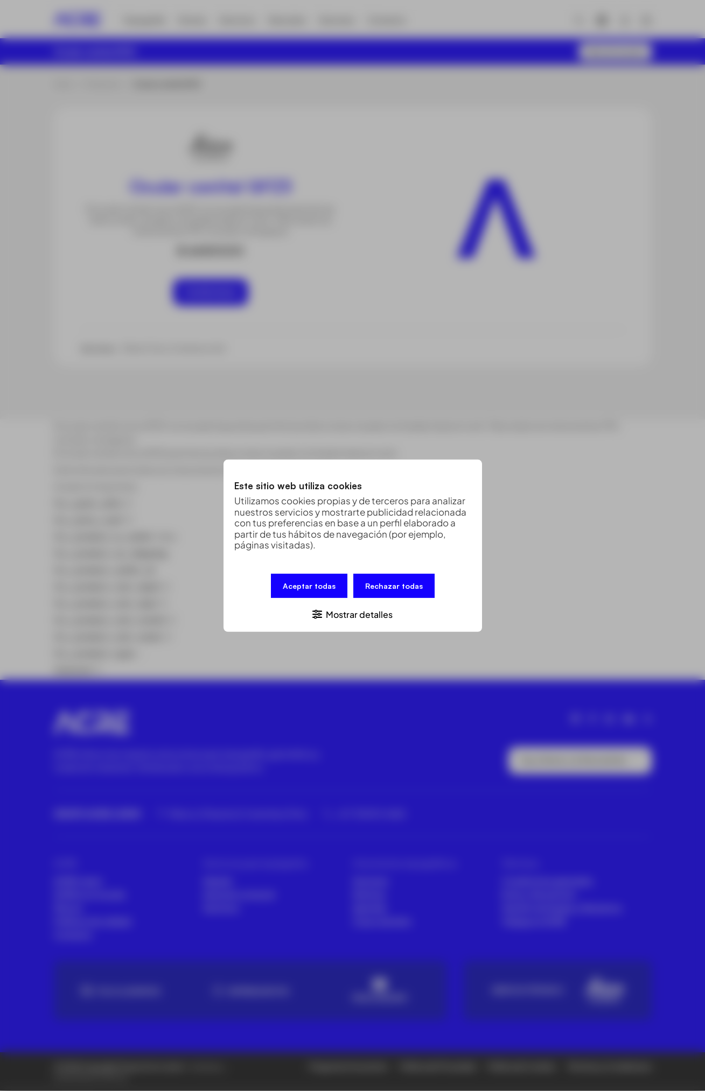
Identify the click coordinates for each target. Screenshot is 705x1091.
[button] (352, 613)
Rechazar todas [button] (394, 585)
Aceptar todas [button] (309, 585)
